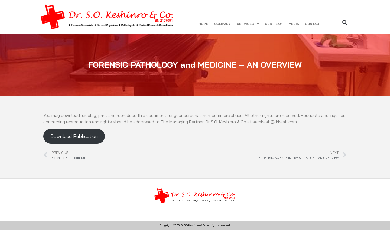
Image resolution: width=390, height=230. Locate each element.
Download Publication (74, 136)
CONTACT (313, 24)
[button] (344, 22)
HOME (203, 24)
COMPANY (222, 24)
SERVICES (248, 23)
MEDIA (293, 24)
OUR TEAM (273, 24)
